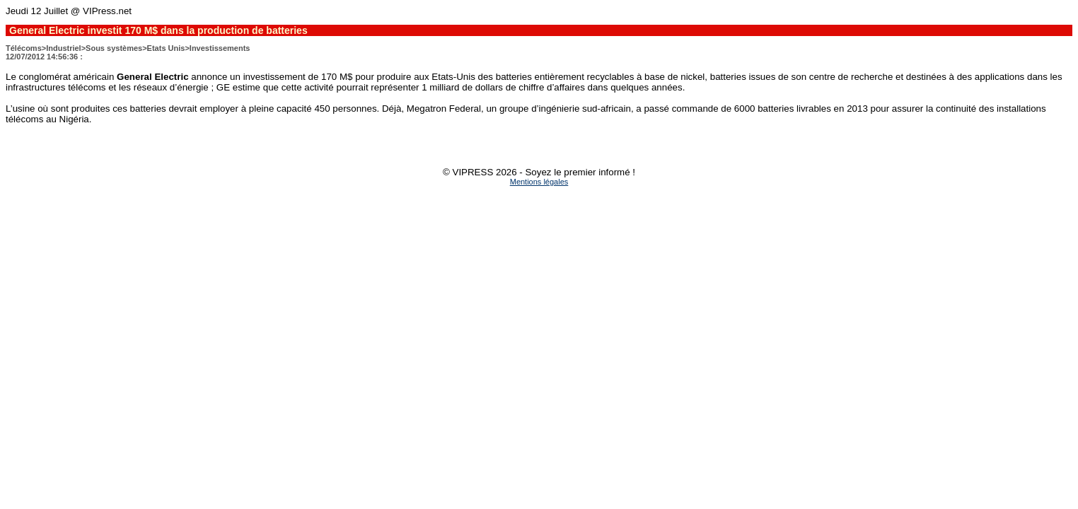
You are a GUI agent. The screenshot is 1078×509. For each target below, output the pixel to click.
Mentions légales (539, 181)
